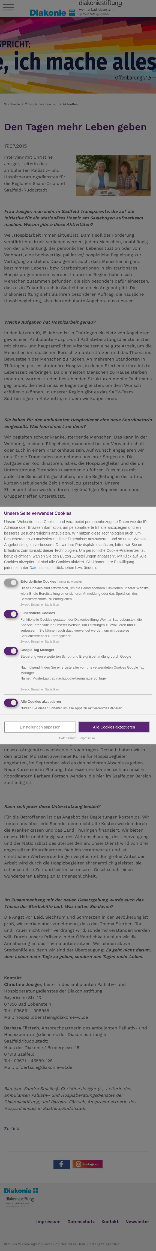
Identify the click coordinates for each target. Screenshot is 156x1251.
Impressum (87, 738)
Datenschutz (40, 567)
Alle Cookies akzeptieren (114, 727)
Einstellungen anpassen (40, 727)
